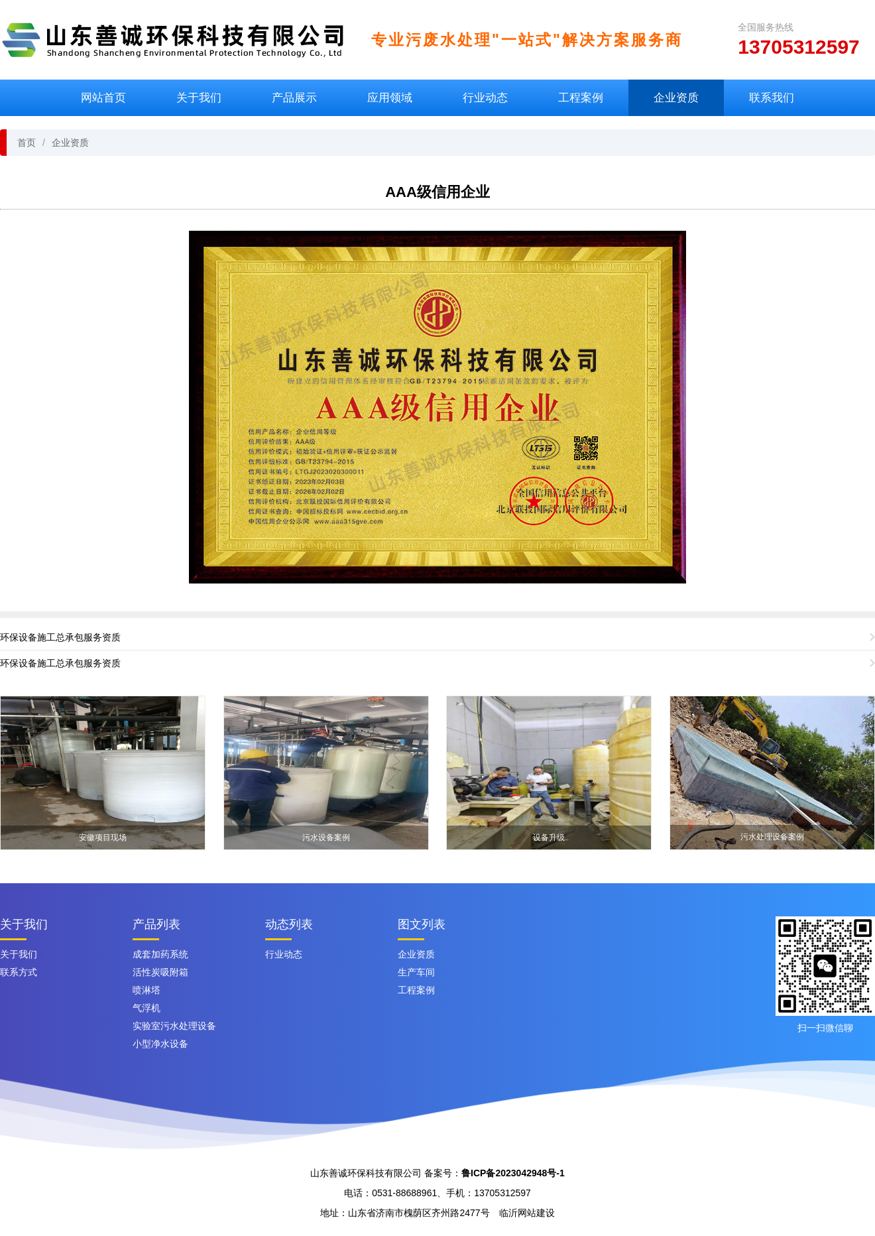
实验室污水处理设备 (174, 1025)
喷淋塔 (146, 990)
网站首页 (103, 98)
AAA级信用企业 (437, 192)
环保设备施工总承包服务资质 (60, 637)
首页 (26, 142)
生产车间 (416, 972)
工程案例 (580, 98)
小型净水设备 (160, 1043)
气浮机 (146, 1008)
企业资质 (676, 98)
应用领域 (389, 98)
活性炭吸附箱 (160, 972)
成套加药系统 (160, 954)
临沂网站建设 (527, 1212)
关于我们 (198, 98)
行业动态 (485, 98)
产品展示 (294, 98)
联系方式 (18, 972)
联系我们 (771, 98)
